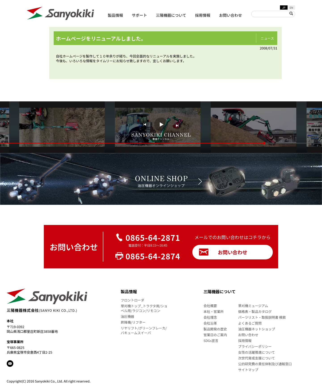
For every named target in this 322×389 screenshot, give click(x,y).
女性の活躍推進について (256, 352)
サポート (139, 15)
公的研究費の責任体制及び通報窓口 (265, 363)
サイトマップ (248, 369)
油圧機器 (127, 316)
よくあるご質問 (250, 323)
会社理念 (210, 317)
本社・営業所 (213, 311)
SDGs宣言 (210, 340)
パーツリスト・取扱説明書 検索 (262, 317)
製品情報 (115, 15)
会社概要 (210, 305)
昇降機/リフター (133, 322)
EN (291, 7)
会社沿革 (210, 323)
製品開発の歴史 (215, 329)
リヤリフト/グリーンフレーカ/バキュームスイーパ (144, 330)
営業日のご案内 (215, 334)
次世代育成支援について (256, 358)
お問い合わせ (230, 15)
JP (283, 7)
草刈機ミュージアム (253, 305)
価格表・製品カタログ (255, 311)
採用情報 (202, 15)
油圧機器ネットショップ (256, 329)
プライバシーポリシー (255, 346)
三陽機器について (171, 15)
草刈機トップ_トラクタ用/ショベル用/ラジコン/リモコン (144, 308)
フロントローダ (132, 300)
